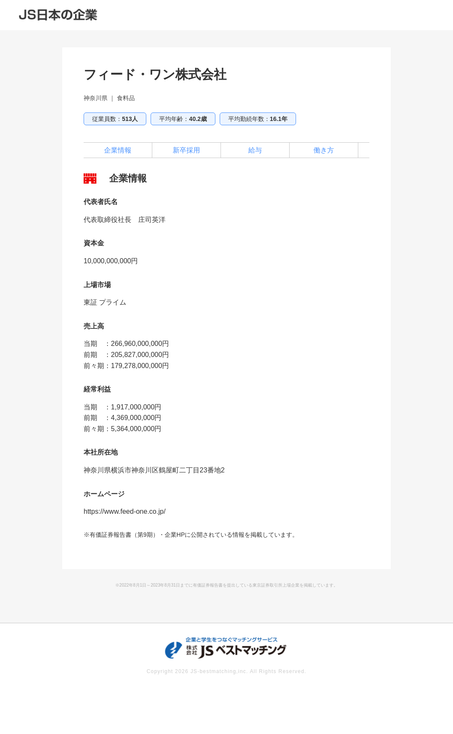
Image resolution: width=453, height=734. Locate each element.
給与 (255, 150)
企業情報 (117, 150)
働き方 (324, 150)
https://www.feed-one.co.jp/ (125, 511)
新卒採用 (186, 150)
